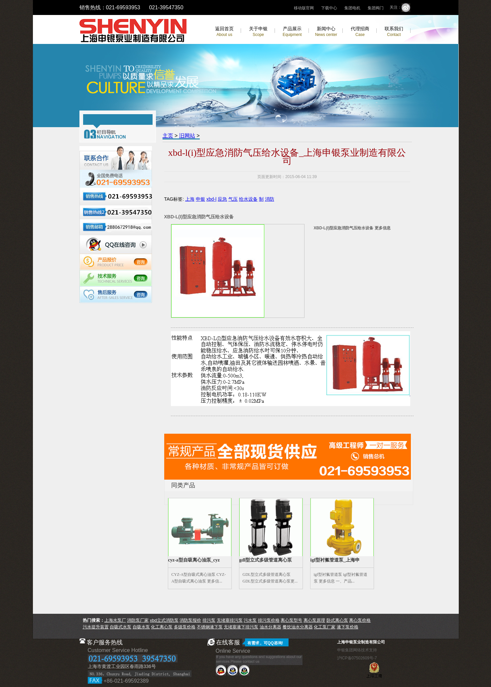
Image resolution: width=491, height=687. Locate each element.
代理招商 (360, 31)
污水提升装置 (96, 626)
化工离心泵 (162, 626)
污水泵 (250, 620)
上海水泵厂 (115, 620)
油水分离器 (270, 626)
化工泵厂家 (324, 626)
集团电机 (352, 8)
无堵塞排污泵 (230, 620)
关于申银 (258, 31)
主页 (168, 135)
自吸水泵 (141, 626)
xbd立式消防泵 (164, 620)
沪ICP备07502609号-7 (357, 658)
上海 (189, 199)
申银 (200, 199)
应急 (222, 199)
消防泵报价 (190, 620)
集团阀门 (376, 8)
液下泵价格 (347, 626)
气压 (233, 199)
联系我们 (394, 31)
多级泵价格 (184, 626)
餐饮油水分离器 (298, 626)
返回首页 (224, 31)
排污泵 (208, 620)
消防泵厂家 (138, 620)
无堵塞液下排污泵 (241, 626)
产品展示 (292, 31)
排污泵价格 (269, 620)
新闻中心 (326, 31)
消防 (269, 199)
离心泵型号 (291, 620)
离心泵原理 (314, 620)
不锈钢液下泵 (210, 626)
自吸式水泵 (120, 626)
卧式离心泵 (337, 620)
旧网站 (187, 135)
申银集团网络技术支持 (357, 650)
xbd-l (211, 199)
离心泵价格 (360, 620)
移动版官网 (304, 8)
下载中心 (329, 8)
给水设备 (248, 199)
